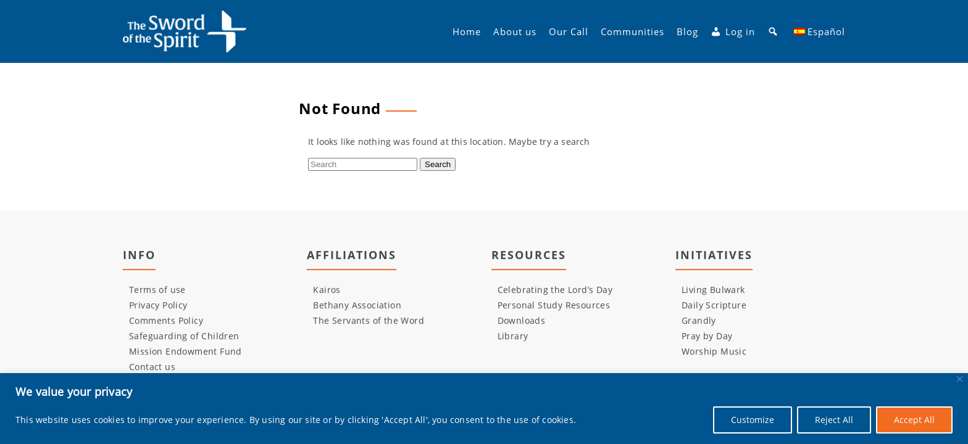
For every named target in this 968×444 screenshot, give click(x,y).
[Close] (959, 379)
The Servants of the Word (368, 320)
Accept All (914, 420)
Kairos (326, 289)
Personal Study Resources (554, 305)
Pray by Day (707, 336)
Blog (687, 31)
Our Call (568, 31)
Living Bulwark (713, 289)
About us (514, 31)
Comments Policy (166, 320)
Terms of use (157, 289)
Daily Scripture (714, 305)
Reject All (834, 420)
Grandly (699, 320)
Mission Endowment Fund (185, 351)
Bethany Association (357, 305)
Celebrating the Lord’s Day (555, 289)
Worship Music (714, 351)
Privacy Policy (158, 305)
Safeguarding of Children (184, 336)
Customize (752, 420)
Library (513, 336)
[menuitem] (820, 31)
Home (467, 31)
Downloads (522, 320)
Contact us (152, 366)
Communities (632, 31)
